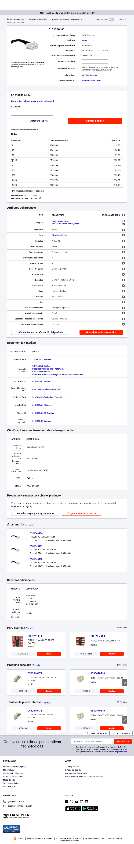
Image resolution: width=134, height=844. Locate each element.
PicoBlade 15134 (59, 235)
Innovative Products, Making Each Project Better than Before (58, 375)
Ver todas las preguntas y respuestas (35, 513)
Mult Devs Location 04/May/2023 (46, 389)
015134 (55, 324)
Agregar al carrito (95, 120)
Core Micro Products (41, 372)
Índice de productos (15, 19)
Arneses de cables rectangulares (65, 19)
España (18, 839)
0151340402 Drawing (41, 421)
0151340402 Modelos (91, 80)
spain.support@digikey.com (17, 806)
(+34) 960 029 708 (13, 801)
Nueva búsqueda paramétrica (101, 332)
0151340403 (36, 559)
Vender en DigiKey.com (13, 773)
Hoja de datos (89, 75)
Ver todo (30, 628)
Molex (84, 40)
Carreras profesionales (13, 777)
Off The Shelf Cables (41, 366)
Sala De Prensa (9, 787)
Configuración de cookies (69, 841)
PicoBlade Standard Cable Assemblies (48, 369)
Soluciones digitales (11, 783)
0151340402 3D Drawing (43, 413)
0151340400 (36, 533)
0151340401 (36, 546)
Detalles (49, 654)
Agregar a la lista (39, 120)
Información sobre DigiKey (14, 767)
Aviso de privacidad (118, 752)
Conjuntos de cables (38, 19)
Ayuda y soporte (72, 767)
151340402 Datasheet (41, 359)
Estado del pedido (73, 770)
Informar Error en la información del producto (40, 332)
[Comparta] (122, 19)
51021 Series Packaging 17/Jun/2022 (48, 397)
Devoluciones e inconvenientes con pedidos (84, 777)
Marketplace (8, 770)
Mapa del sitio (9, 780)
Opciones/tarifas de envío (76, 773)
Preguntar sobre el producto (81, 513)
